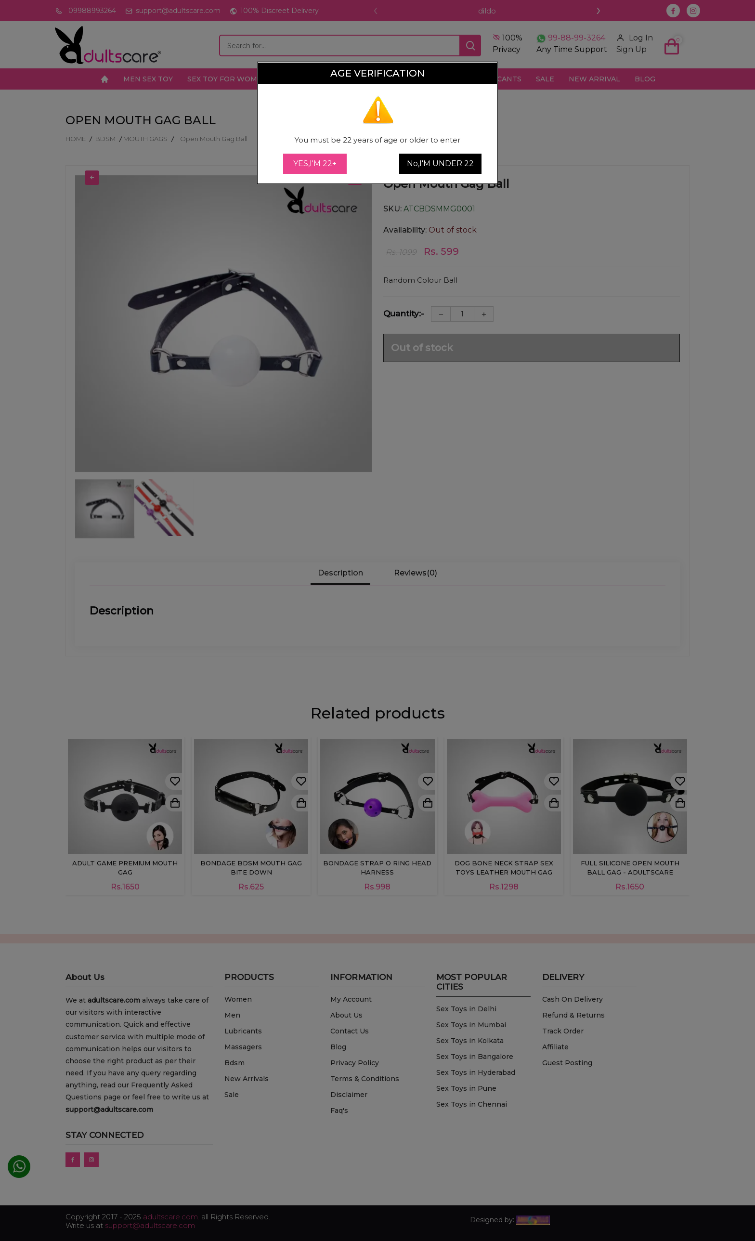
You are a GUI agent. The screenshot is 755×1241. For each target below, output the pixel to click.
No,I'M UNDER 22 (440, 163)
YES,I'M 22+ (315, 163)
